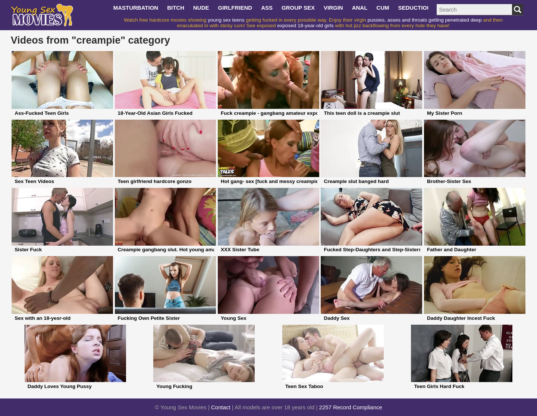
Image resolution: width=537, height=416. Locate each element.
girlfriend (235, 7)
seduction (414, 7)
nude (201, 7)
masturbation (135, 7)
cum (382, 7)
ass (267, 7)
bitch (175, 7)
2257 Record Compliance (350, 407)
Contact (220, 407)
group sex (298, 7)
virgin (333, 7)
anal (360, 7)
